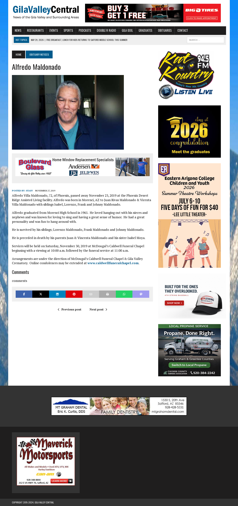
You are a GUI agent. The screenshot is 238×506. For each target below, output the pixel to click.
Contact (182, 30)
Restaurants (35, 30)
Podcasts (85, 30)
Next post (98, 309)
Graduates (145, 30)
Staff (29, 190)
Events (53, 30)
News (18, 30)
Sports (68, 30)
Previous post (69, 309)
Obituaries (165, 30)
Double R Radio (106, 30)
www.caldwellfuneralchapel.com (113, 263)
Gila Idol (127, 30)
